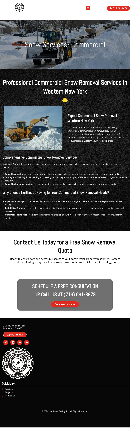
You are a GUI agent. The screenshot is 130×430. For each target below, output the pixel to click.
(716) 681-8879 (79, 294)
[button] (88, 8)
